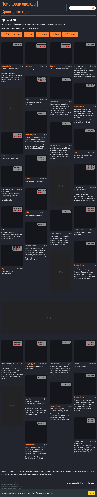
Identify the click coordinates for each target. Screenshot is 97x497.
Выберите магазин (11, 34)
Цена (29, 34)
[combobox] (82, 8)
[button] (61, 8)
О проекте (91, 483)
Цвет (55, 34)
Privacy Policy (35, 493)
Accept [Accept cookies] (92, 493)
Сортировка (70, 34)
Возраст (42, 34)
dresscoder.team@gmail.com (75, 483)
